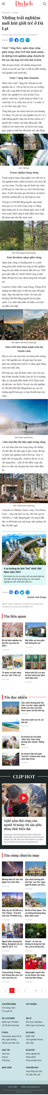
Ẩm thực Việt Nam (34, 1023)
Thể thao (6, 1061)
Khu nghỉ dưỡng (9, 1040)
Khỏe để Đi (31, 1058)
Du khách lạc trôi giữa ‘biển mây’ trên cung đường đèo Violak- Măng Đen (32, 741)
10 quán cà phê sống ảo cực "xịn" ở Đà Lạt (11, 674)
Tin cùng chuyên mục (22, 855)
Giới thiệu (12, 1088)
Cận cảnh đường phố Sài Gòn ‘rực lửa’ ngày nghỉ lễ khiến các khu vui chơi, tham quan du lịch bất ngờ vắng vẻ (33, 707)
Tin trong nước (8, 1008)
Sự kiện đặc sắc (33, 1075)
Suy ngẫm (31, 1005)
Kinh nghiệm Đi (33, 1054)
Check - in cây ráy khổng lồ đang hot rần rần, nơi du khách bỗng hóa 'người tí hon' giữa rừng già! (35, 945)
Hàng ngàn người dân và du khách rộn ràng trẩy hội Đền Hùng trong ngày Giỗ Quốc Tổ (35, 976)
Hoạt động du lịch (34, 1072)
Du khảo (15, 13)
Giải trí (6, 1051)
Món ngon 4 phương (35, 1026)
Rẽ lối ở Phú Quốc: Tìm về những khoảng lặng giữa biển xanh (35, 914)
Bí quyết (30, 1051)
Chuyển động (9, 1005)
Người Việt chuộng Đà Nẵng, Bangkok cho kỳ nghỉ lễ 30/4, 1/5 (12, 945)
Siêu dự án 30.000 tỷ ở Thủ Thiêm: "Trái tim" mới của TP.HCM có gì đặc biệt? (12, 914)
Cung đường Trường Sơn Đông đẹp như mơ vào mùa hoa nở (12, 976)
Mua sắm (7, 1068)
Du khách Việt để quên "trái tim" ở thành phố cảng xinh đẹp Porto (33, 756)
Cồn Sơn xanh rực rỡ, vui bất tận (32, 721)
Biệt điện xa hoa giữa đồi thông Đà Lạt (35, 642)
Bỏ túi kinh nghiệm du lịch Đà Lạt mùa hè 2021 (12, 643)
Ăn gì (28, 1019)
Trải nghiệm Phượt (34, 1040)
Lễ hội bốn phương (10, 1026)
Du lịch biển (8, 1019)
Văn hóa (5, 1054)
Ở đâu (5, 1033)
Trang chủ (6, 13)
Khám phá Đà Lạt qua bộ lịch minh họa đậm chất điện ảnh (35, 676)
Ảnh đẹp (30, 1043)
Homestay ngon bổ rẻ (11, 1037)
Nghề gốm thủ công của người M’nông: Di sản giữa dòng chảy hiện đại (22, 825)
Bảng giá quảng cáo (30, 1088)
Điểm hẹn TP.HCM (10, 1023)
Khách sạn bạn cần (10, 1043)
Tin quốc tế (7, 1012)
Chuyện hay (32, 1068)
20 (36, 991)
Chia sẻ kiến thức (33, 1061)
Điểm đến (30, 1037)
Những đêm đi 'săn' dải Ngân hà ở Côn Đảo (12, 881)
